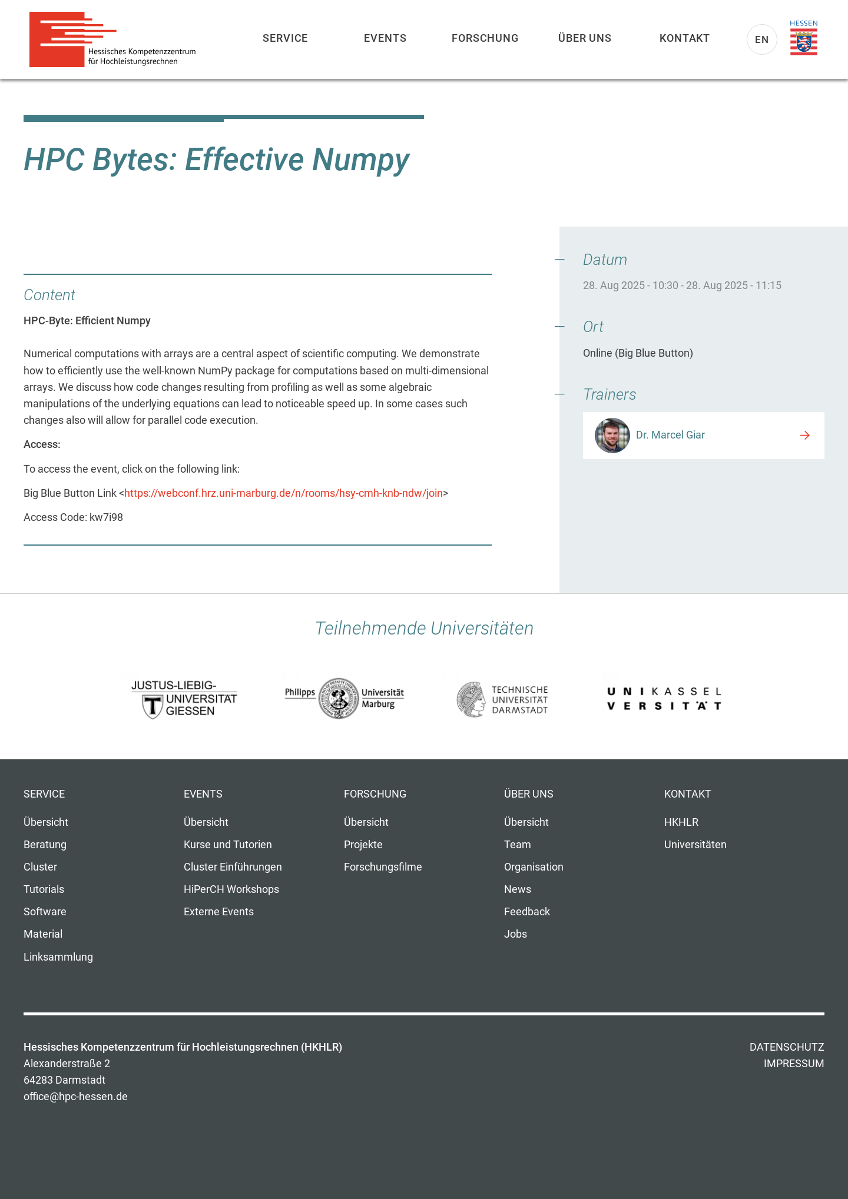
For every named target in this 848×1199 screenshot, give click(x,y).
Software (45, 912)
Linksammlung (58, 957)
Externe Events (219, 912)
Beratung (45, 845)
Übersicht (46, 822)
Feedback (527, 912)
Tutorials (44, 889)
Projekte (363, 845)
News (517, 889)
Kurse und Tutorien (228, 845)
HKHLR (681, 822)
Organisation (534, 867)
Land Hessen (804, 38)
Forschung (485, 38)
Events (385, 38)
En (762, 39)
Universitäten (695, 845)
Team (517, 845)
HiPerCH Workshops (231, 889)
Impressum (794, 1064)
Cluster (40, 867)
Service (285, 38)
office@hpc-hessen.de (76, 1096)
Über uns (585, 38)
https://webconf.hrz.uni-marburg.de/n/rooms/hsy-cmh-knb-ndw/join (283, 493)
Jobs (515, 934)
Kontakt (685, 38)
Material (43, 934)
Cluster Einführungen (233, 867)
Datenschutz (787, 1047)
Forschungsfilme (383, 867)
